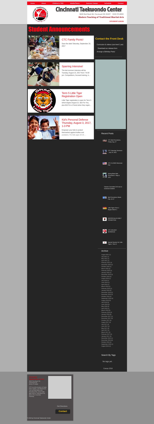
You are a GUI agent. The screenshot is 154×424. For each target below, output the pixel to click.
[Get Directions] (62, 406)
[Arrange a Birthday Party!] (111, 51)
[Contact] (63, 411)
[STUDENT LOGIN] (116, 21)
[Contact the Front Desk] (110, 39)
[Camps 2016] (108, 369)
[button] (43, 3)
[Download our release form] (107, 48)
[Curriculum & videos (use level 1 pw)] (113, 44)
